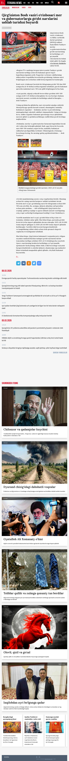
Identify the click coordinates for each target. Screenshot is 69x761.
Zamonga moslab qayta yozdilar (52, 718)
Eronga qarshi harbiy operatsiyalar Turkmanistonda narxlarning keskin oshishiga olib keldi (34, 278)
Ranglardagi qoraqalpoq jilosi (9, 718)
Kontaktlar (6, 756)
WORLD (48, 3)
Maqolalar (16, 8)
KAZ (24, 3)
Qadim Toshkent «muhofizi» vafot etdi (33, 718)
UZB (43, 3)
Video (24, 8)
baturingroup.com (48, 759)
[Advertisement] (34, 368)
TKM (38, 3)
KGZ (29, 3)
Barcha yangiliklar (60, 352)
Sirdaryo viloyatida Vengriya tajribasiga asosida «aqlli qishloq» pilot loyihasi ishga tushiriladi (34, 348)
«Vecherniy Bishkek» (58, 63)
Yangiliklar (6, 8)
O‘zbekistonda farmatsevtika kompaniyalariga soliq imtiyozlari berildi (27, 316)
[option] (23, 143)
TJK (34, 3)
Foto (30, 8)
